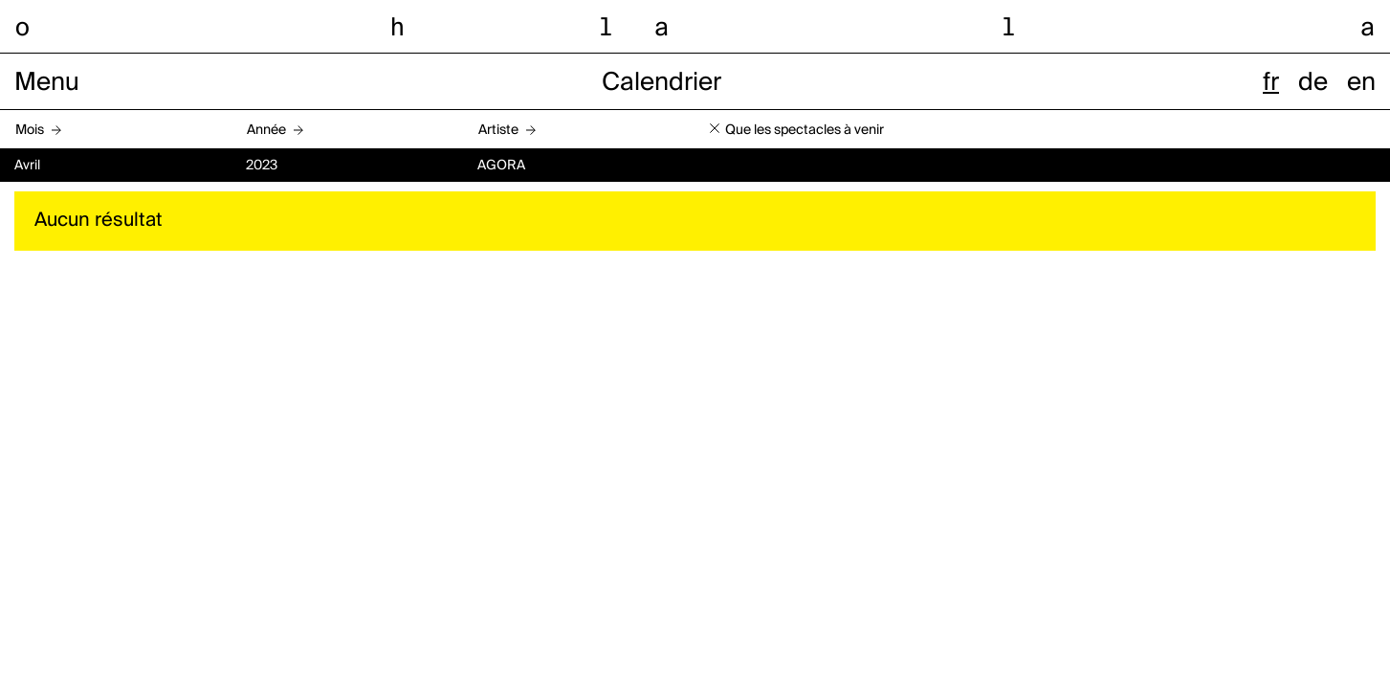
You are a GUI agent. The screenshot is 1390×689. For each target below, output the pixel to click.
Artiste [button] (498, 130)
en (1361, 83)
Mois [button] (29, 130)
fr (1271, 83)
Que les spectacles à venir (804, 130)
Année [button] (266, 130)
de (1313, 83)
